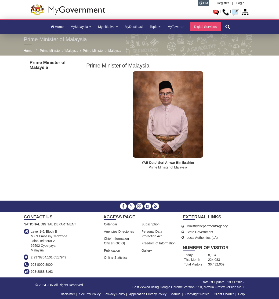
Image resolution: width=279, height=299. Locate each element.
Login (240, 3)
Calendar (110, 224)
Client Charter (224, 294)
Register (223, 3)
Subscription (150, 224)
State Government (200, 232)
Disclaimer (67, 294)
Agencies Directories (119, 231)
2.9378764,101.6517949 (48, 257)
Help (241, 294)
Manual (175, 294)
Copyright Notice (197, 294)
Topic (155, 27)
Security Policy (90, 294)
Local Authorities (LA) (202, 237)
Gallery (146, 250)
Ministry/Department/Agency (207, 226)
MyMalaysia (81, 27)
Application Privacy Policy (148, 294)
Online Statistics (115, 257)
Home (57, 27)
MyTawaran (175, 27)
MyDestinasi (134, 27)
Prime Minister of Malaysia (59, 50)
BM (203, 3)
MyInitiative (108, 27)
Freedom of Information (158, 243)
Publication (112, 250)
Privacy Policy (115, 294)
